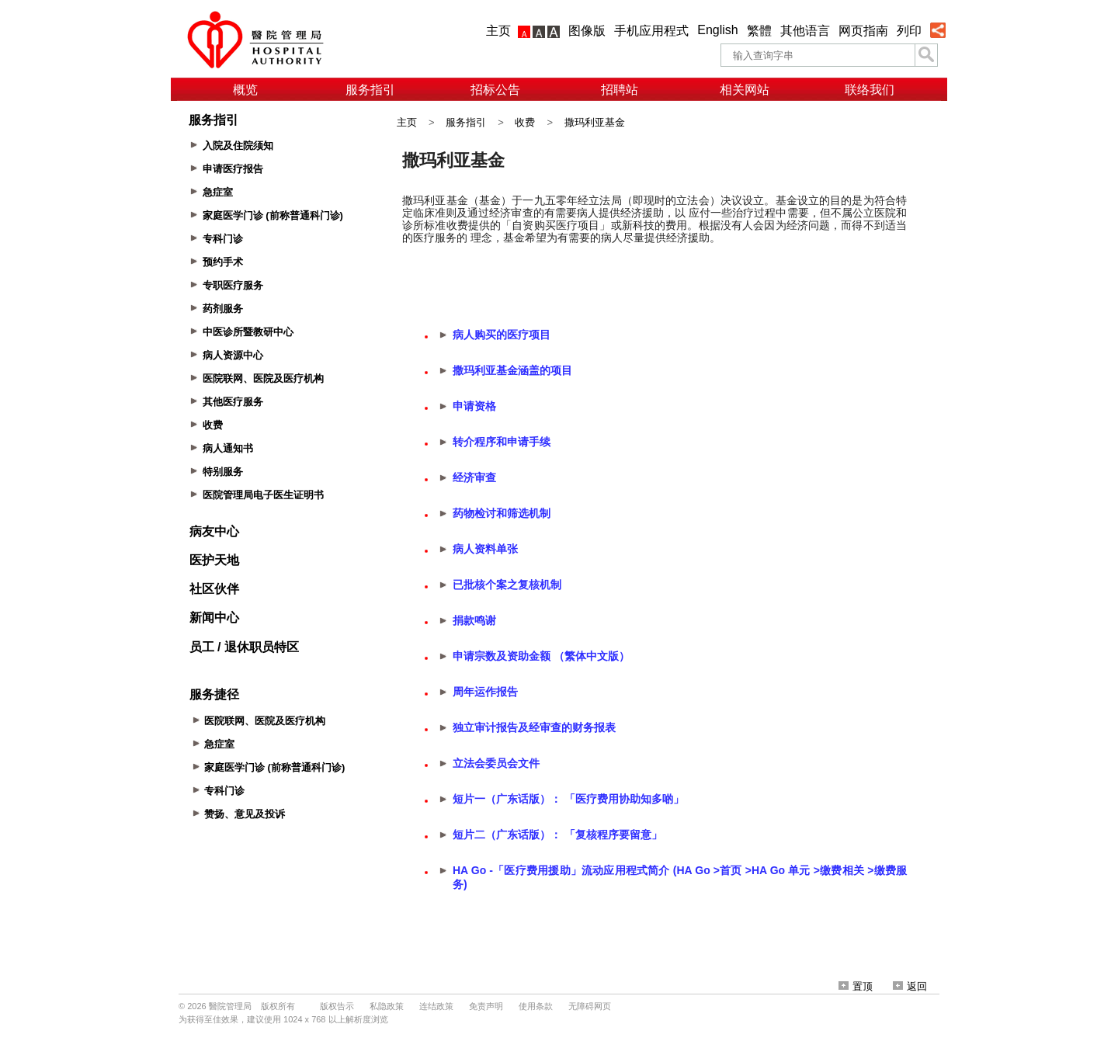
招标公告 (495, 89)
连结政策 (436, 1006)
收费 (525, 122)
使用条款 (536, 1006)
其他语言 (805, 30)
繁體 (759, 30)
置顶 (855, 986)
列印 (909, 30)
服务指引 (370, 89)
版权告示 (337, 1006)
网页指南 (863, 30)
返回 (910, 986)
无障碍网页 (589, 1006)
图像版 (587, 30)
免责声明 (486, 1006)
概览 (245, 89)
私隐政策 (387, 1006)
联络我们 (869, 89)
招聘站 (619, 89)
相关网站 (744, 89)
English (717, 29)
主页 (498, 30)
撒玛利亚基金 (594, 122)
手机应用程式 (651, 30)
